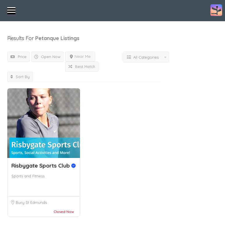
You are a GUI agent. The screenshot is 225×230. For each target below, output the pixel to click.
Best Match (81, 66)
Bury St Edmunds (31, 202)
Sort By (20, 76)
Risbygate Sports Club (43, 165)
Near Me (80, 56)
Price (18, 56)
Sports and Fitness (28, 176)
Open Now (47, 56)
